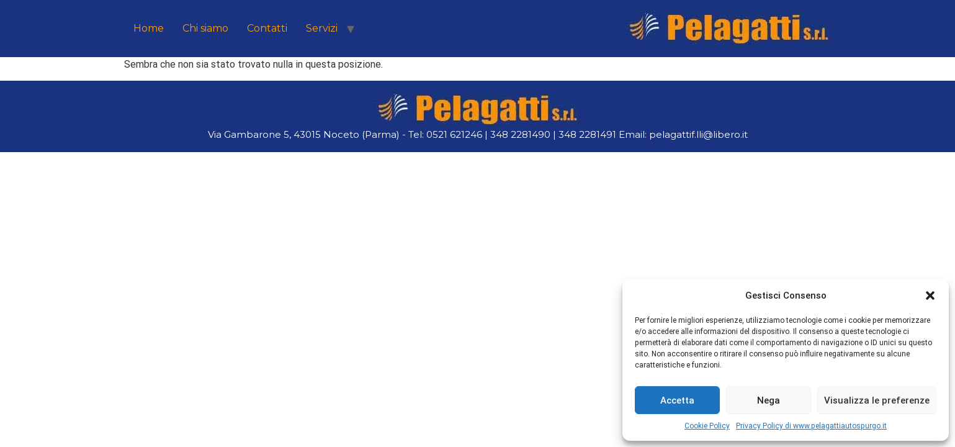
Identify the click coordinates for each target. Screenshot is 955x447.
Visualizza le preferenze (877, 400)
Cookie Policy (707, 426)
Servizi (322, 28)
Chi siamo (205, 28)
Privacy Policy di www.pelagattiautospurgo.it (811, 426)
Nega (768, 400)
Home (148, 28)
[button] (930, 295)
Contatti (267, 28)
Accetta (677, 400)
